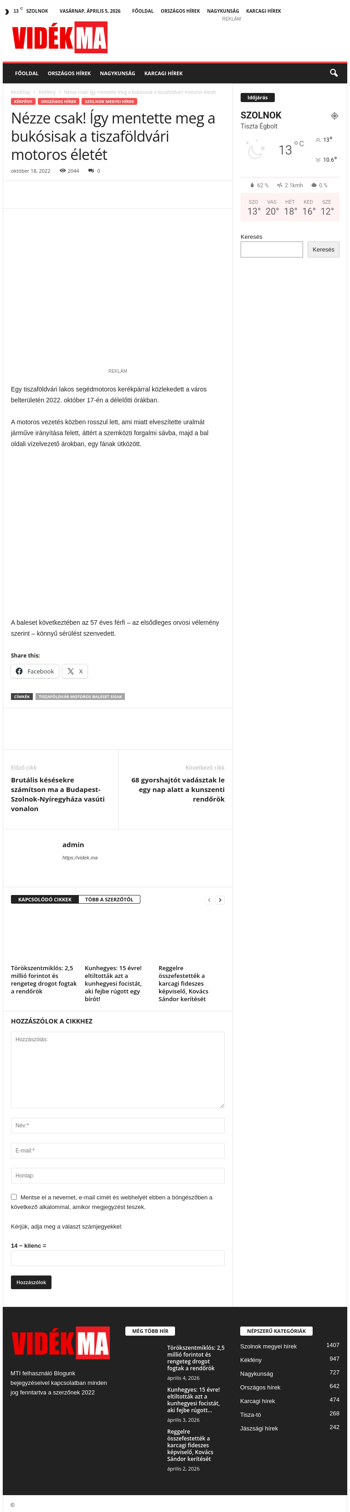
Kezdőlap (21, 92)
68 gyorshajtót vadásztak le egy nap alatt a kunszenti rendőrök (178, 786)
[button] (334, 73)
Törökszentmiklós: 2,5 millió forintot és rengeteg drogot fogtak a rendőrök (44, 976)
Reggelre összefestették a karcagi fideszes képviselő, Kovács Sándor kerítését (183, 980)
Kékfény (47, 92)
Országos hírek (180, 11)
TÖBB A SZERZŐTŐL (109, 896)
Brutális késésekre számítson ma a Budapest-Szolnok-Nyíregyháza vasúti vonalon (58, 791)
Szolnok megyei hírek (109, 101)
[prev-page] (209, 896)
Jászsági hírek (259, 1425)
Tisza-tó (250, 1411)
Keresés (251, 236)
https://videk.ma (80, 854)
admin (73, 841)
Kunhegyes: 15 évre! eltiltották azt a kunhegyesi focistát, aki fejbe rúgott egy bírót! (113, 980)
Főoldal (143, 11)
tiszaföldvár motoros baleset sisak (80, 693)
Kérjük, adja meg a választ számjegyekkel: (67, 1223)
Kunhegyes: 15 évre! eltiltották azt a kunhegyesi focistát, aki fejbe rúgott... (193, 1397)
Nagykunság (223, 11)
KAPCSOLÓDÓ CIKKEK (45, 896)
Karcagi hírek (263, 11)
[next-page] (220, 896)
